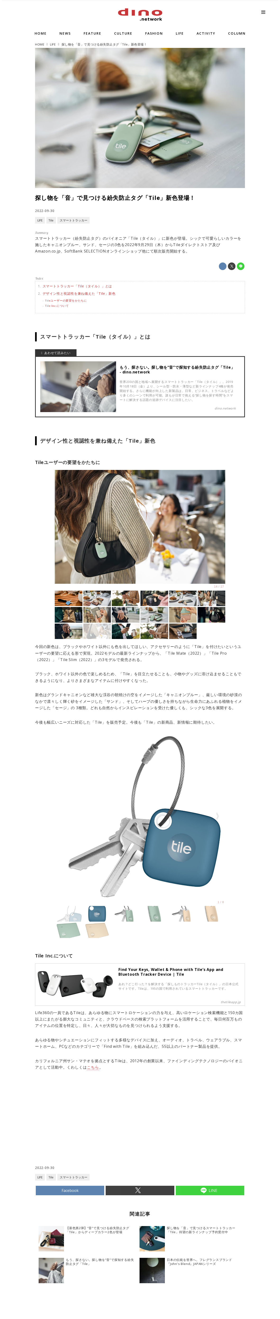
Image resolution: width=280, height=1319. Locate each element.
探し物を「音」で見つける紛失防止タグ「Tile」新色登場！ (115, 198)
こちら (93, 1067)
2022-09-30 (44, 210)
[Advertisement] (87, 1127)
